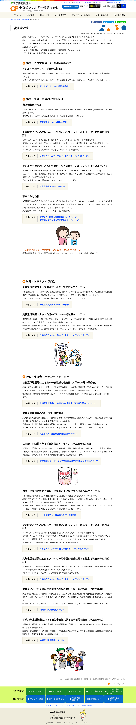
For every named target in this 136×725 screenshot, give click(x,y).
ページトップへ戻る (118, 684)
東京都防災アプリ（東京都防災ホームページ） (60, 220)
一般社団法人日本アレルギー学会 (54, 305)
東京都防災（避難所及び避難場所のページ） (59, 434)
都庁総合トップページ (117, 2)
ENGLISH (66, 2)
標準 (91, 6)
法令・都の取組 (102, 15)
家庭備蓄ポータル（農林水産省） (54, 122)
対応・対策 (44, 15)
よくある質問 (60, 15)
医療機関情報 (119, 15)
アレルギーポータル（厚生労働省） (55, 86)
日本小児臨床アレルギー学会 (52, 186)
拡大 (97, 6)
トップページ (15, 15)
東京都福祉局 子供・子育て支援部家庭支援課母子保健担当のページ (69, 461)
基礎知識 (30, 15)
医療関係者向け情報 (71, 6)
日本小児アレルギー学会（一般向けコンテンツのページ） (65, 156)
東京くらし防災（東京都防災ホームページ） (59, 217)
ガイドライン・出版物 (81, 15)
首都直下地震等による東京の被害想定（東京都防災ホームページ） (68, 403)
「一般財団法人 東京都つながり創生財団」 (59, 515)
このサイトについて (52, 705)
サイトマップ (100, 2)
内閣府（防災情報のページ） (52, 610)
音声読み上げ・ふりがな (82, 2)
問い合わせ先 (87, 705)
